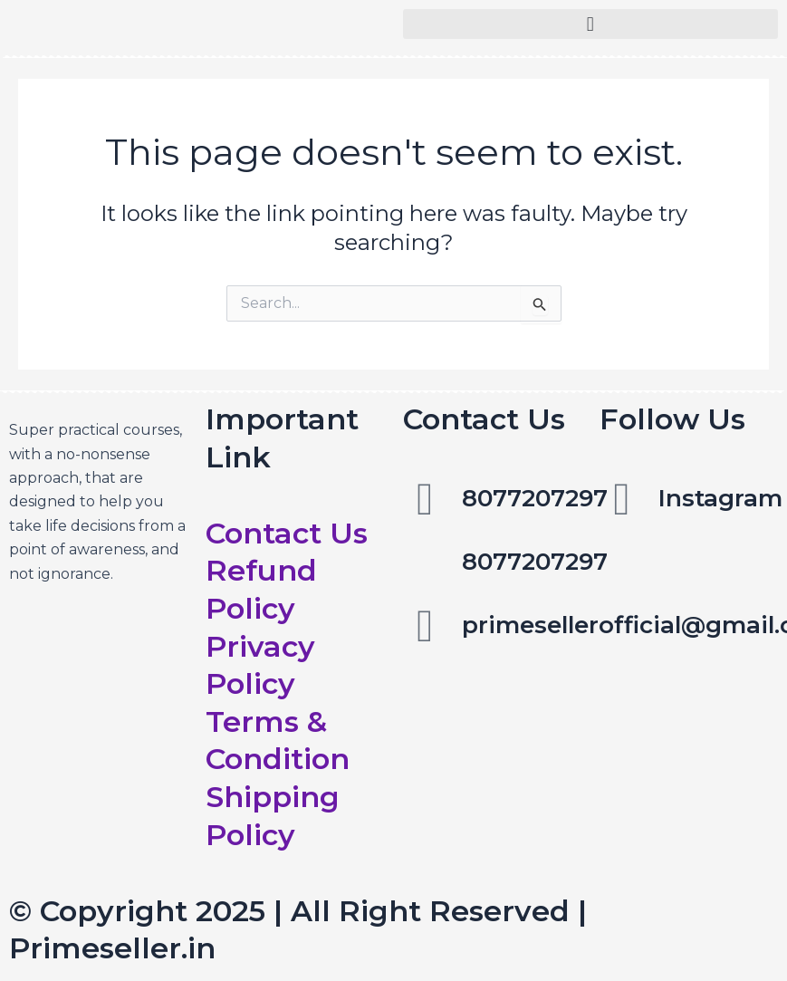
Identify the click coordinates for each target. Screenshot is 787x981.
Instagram (720, 498)
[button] (591, 24)
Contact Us (287, 533)
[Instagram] (622, 499)
